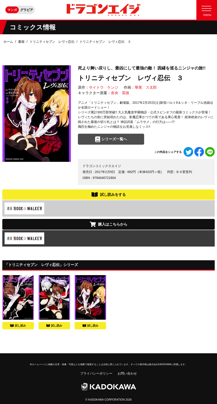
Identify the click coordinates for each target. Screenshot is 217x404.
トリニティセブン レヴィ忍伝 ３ (105, 41)
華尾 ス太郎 (146, 87)
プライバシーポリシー (96, 373)
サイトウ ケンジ (103, 87)
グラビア (26, 10)
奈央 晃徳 (120, 93)
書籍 (21, 41)
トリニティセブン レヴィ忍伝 (52, 41)
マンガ (12, 10)
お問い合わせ (127, 373)
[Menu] (206, 10)
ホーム (8, 41)
